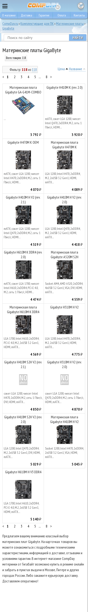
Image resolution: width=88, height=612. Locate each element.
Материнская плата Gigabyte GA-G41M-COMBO (23, 89)
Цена (61, 68)
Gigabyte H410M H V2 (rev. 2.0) (64, 199)
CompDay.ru (10, 23)
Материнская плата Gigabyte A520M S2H (64, 254)
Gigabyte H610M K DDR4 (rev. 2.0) (23, 254)
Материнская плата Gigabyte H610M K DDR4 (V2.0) (23, 310)
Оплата (61, 15)
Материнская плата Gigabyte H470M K (64, 144)
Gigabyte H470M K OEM (23, 142)
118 (34, 69)
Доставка (26, 15)
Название (75, 68)
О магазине (9, 15)
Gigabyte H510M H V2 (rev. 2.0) (64, 364)
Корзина (81, 6)
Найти (78, 37)
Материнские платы (70, 23)
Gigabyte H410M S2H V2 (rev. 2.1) (23, 364)
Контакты (79, 15)
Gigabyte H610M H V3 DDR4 (23, 472)
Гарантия (44, 15)
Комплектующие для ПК (37, 23)
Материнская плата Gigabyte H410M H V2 (64, 419)
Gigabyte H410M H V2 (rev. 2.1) (23, 199)
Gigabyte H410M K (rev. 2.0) (64, 87)
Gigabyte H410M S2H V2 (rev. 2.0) (23, 419)
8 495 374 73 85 (71, 6)
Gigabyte (8, 28)
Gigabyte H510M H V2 (64, 307)
